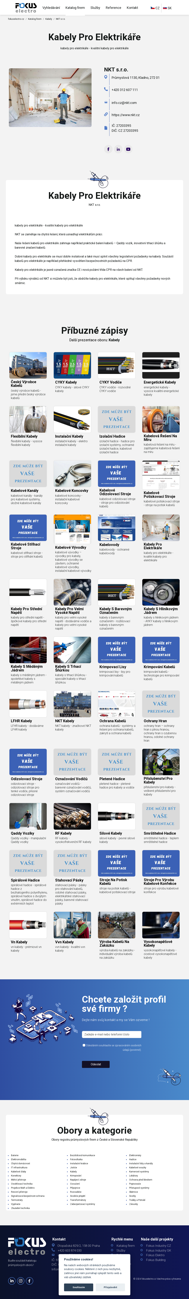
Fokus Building (156, 1260)
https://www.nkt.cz (126, 115)
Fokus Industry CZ (158, 1245)
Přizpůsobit (110, 1287)
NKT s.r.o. (60, 19)
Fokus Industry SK (158, 1250)
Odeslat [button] (96, 1078)
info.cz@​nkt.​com (124, 103)
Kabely (48, 19)
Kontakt (132, 8)
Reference (113, 8)
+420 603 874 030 (70, 1250)
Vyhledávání (51, 8)
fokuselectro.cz (16, 19)
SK (167, 8)
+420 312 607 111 (125, 90)
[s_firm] (111, 1048)
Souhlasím (79, 1287)
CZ (155, 8)
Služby (95, 8)
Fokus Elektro (155, 1255)
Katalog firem (75, 8)
